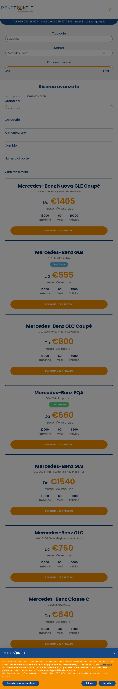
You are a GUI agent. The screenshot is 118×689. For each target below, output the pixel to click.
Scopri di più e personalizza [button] (21, 683)
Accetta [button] (107, 683)
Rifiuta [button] (89, 683)
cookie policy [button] (106, 664)
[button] (114, 653)
